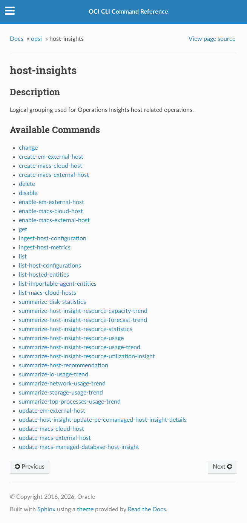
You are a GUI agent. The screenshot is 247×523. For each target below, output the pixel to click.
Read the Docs (147, 509)
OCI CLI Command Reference (128, 12)
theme (85, 509)
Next (222, 467)
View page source (212, 39)
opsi (36, 39)
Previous (29, 467)
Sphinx (46, 509)
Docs (16, 39)
